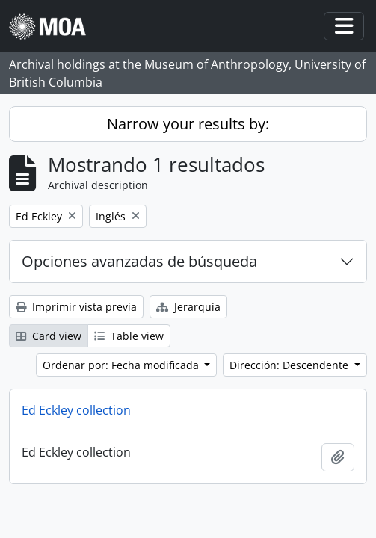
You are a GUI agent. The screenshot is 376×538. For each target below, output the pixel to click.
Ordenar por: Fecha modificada (122, 365)
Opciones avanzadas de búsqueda (139, 261)
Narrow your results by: (188, 124)
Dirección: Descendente (290, 365)
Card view (48, 336)
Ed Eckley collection (76, 410)
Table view (129, 336)
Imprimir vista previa (76, 307)
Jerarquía (188, 307)
